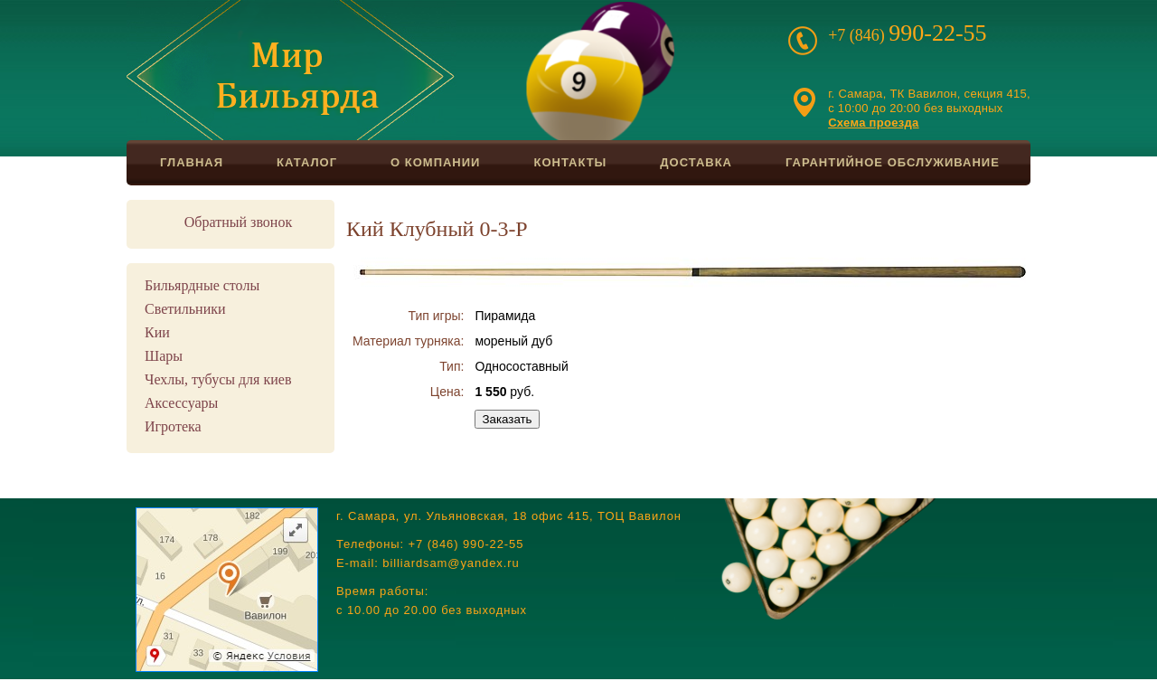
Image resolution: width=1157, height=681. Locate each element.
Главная (191, 162)
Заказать (506, 419)
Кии (157, 332)
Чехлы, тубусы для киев (218, 379)
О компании (435, 162)
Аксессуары (181, 403)
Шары (164, 356)
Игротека (173, 426)
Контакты (570, 162)
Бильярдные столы (202, 285)
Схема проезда (873, 122)
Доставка (696, 162)
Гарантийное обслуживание (892, 162)
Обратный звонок (238, 222)
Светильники (185, 309)
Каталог (307, 162)
